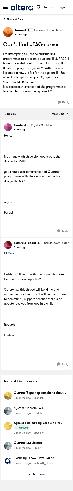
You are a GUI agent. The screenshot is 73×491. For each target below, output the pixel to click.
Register (49, 7)
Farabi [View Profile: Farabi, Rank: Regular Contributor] (18, 124)
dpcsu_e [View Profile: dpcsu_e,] (39, 432)
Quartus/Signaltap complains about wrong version (39, 393)
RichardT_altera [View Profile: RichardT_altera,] (43, 463)
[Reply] (63, 102)
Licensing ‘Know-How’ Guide (34, 458)
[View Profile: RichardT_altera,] (8, 461)
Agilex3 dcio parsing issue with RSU (38, 423)
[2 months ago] (22, 398)
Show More (36, 474)
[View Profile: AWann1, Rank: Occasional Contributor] (8, 32)
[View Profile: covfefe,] (8, 411)
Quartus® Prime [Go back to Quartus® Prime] (13, 19)
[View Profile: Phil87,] (8, 446)
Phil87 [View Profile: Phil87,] (37, 447)
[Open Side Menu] (5, 7)
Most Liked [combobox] (60, 114)
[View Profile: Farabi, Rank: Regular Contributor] (8, 127)
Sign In (63, 7)
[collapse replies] (36, 122)
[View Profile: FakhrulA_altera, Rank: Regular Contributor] (8, 245)
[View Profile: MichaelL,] (8, 396)
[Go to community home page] (22, 7)
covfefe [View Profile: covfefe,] (38, 412)
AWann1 (13, 253)
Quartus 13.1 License (28, 443)
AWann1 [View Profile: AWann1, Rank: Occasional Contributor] (20, 30)
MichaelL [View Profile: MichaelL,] (39, 397)
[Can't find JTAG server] (20, 129)
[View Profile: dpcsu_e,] (8, 426)
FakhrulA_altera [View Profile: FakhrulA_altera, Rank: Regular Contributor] (25, 242)
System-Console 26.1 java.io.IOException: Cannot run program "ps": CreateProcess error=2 (39, 408)
